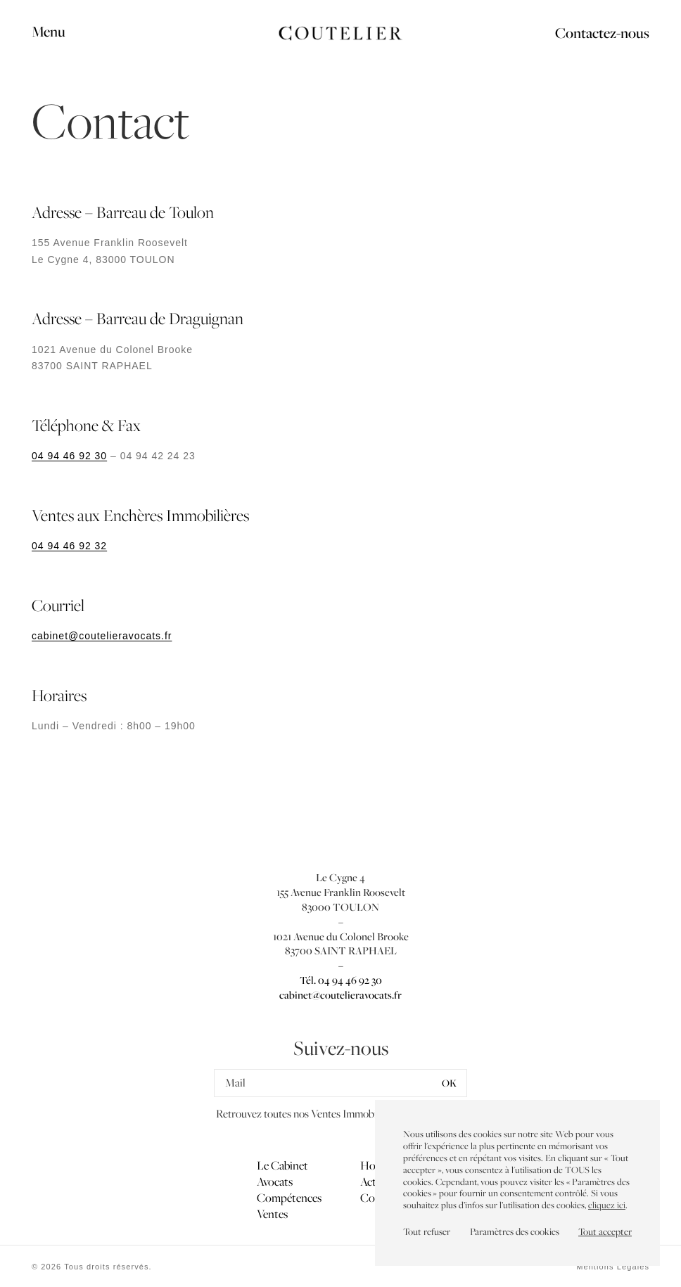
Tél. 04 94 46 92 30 (341, 980)
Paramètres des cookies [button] (514, 1231)
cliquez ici (606, 1205)
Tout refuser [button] (426, 1231)
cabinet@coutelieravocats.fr (102, 635)
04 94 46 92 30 (69, 455)
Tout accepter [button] (605, 1231)
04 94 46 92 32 (69, 545)
